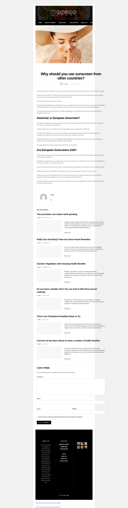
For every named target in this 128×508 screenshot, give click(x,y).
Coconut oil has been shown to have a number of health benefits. (68, 340)
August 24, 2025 (45, 295)
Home (40, 22)
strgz (66, 84)
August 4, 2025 (45, 319)
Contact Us (108, 22)
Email (39, 409)
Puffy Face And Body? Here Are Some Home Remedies (63, 239)
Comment (40, 377)
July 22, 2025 (45, 344)
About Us (84, 22)
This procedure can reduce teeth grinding (57, 214)
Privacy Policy (95, 22)
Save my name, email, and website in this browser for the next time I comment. (60, 417)
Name (39, 399)
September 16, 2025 (46, 217)
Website (74, 409)
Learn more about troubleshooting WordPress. (48, 507)
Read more (67, 232)
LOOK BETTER (73, 22)
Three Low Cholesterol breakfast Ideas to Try (58, 316)
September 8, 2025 (46, 243)
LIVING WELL (62, 22)
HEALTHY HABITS (50, 22)
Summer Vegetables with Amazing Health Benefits (61, 264)
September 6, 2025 (76, 84)
